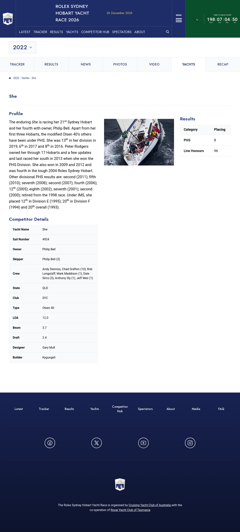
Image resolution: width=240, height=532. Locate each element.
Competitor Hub (105, 18)
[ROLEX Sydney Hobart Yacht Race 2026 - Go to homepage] (12, 12)
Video (154, 51)
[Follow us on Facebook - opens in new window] (50, 430)
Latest (34, 18)
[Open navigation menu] (176, 12)
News (86, 51)
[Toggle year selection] (23, 34)
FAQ (221, 396)
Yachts (82, 18)
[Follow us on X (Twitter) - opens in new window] (96, 430)
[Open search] (162, 18)
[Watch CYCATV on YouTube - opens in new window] (143, 430)
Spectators (131, 18)
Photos (120, 51)
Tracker (50, 18)
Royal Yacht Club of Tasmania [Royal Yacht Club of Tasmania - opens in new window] (130, 499)
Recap (223, 51)
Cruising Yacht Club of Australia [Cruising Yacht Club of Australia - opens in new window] (150, 494)
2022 (16, 65)
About (149, 18)
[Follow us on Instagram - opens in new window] (190, 430)
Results (66, 18)
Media (196, 396)
